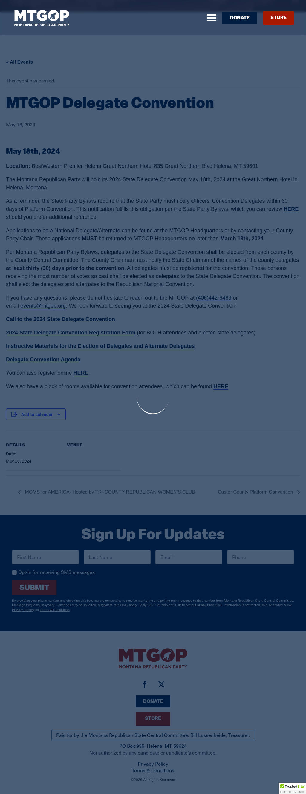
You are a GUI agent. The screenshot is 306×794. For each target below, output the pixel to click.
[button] (292, 788)
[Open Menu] (211, 18)
